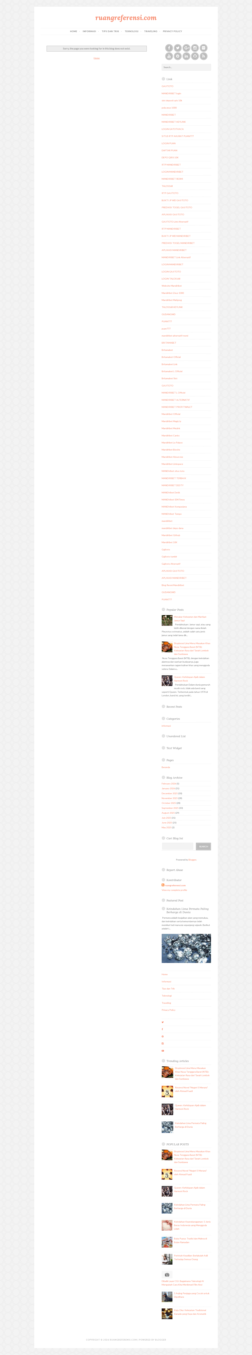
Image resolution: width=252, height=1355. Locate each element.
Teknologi (132, 31)
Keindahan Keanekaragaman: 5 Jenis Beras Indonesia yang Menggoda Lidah (192, 1225)
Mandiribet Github (171, 535)
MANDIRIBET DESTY (173, 485)
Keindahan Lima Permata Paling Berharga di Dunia (187, 910)
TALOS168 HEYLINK (172, 307)
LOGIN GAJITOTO (171, 271)
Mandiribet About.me (172, 456)
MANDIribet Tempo (172, 513)
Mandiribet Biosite (171, 449)
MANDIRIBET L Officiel (173, 392)
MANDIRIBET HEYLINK (174, 121)
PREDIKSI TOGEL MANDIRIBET (178, 243)
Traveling (150, 31)
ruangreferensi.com (126, 17)
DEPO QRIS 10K (170, 157)
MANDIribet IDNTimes (173, 499)
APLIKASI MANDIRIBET (174, 250)
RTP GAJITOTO (170, 193)
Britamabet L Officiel (172, 371)
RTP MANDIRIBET (171, 164)
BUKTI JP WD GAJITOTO (175, 200)
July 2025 (166, 817)
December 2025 (170, 793)
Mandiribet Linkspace (172, 464)
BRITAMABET (169, 342)
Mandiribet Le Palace (172, 442)
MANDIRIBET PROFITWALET (177, 407)
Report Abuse (174, 870)
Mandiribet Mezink (171, 428)
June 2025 (167, 822)
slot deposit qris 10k (172, 100)
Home (73, 31)
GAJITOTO (167, 86)
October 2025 (169, 803)
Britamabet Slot (169, 378)
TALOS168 (167, 186)
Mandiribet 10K (169, 542)
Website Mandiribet (172, 285)
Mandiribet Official (171, 414)
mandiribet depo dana (172, 528)
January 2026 (168, 788)
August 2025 (168, 812)
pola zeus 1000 (169, 107)
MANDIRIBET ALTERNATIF (176, 399)
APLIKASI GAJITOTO (173, 214)
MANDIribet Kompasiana (174, 506)
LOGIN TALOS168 (171, 278)
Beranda (166, 767)
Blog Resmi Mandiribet (173, 585)
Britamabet (167, 350)
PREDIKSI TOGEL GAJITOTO (177, 207)
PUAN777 (167, 321)
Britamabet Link (169, 364)
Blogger (192, 859)
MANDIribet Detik (171, 492)
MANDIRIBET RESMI (172, 178)
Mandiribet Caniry (171, 435)
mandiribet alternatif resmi (175, 335)
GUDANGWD (169, 314)
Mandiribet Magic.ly (171, 421)
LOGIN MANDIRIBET (172, 171)
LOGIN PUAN (169, 143)
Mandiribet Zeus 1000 (173, 293)
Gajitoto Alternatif (171, 563)
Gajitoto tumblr (169, 556)
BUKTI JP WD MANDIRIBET (176, 236)
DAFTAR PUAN (169, 150)
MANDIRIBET (169, 114)
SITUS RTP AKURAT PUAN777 (178, 136)
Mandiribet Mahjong (172, 300)
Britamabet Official (171, 357)
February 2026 (169, 783)
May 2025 (166, 827)
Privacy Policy (172, 31)
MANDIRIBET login (171, 93)
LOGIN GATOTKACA (173, 129)
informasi (166, 725)
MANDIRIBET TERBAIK (174, 478)
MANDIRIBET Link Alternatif (176, 257)
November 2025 (170, 798)
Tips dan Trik (110, 31)
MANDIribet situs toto (173, 471)
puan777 (166, 328)
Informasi (89, 31)
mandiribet (167, 521)
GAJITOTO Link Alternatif (175, 221)
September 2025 (170, 808)
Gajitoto (166, 549)
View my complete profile (174, 890)
